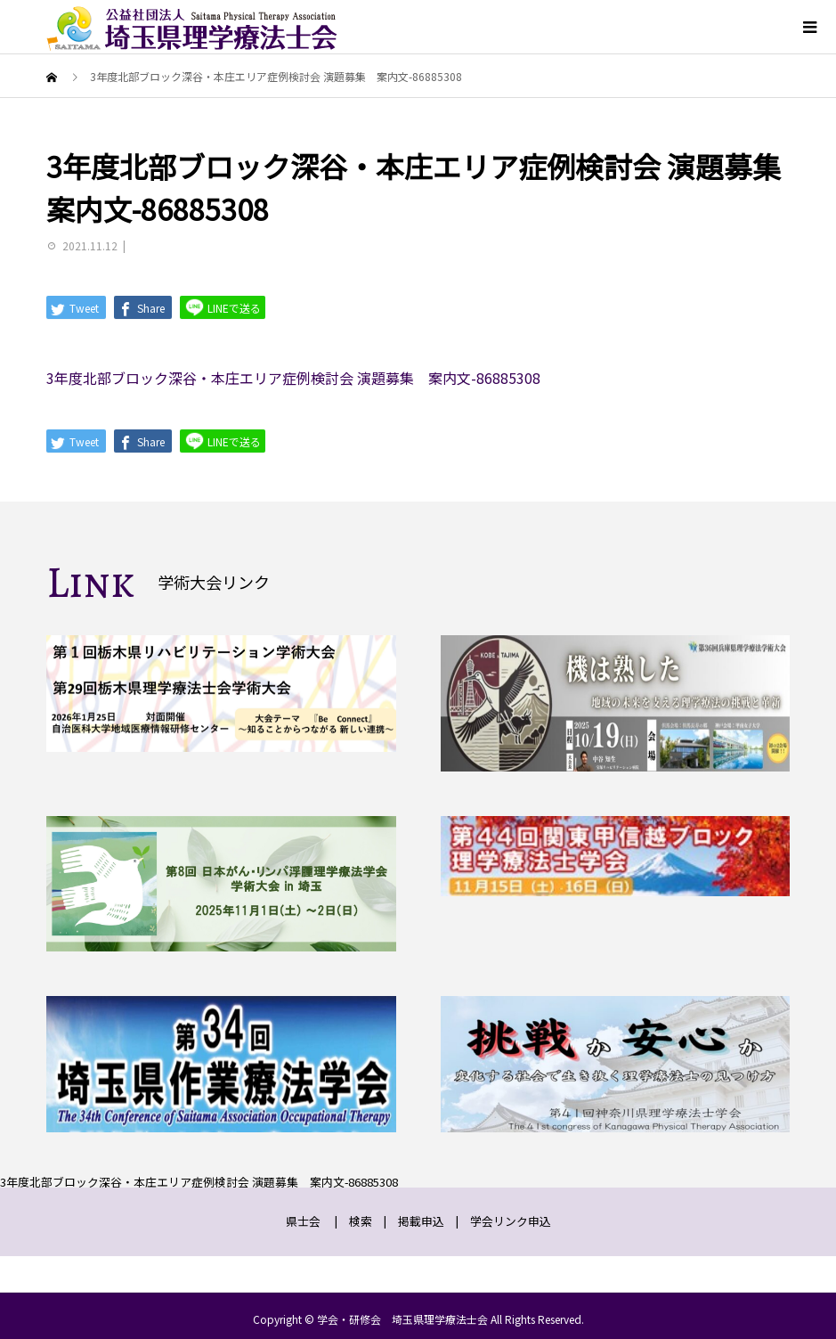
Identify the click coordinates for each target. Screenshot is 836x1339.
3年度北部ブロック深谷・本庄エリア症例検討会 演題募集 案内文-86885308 (293, 377)
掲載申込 (421, 1220)
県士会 (303, 1220)
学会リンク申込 (510, 1220)
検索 (360, 1220)
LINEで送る (222, 307)
